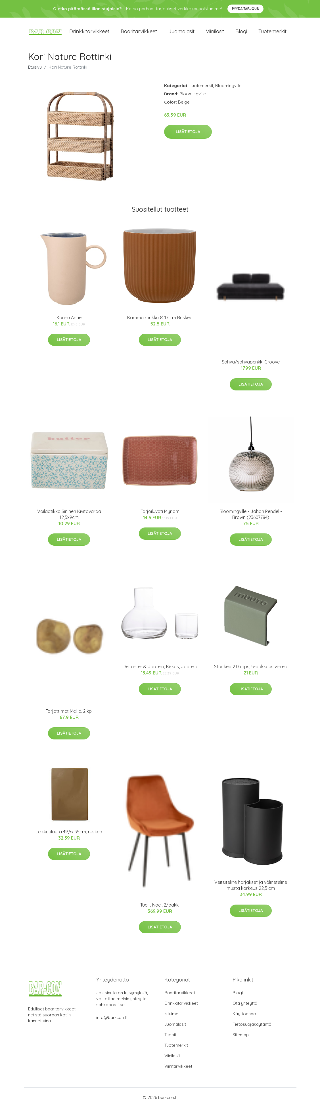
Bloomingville (228, 90)
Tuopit (170, 1039)
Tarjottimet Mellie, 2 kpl (69, 716)
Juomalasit (181, 34)
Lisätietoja (188, 136)
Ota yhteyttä (245, 1008)
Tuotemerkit (272, 34)
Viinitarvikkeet (178, 1071)
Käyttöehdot (245, 1018)
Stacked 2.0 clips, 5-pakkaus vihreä (250, 671)
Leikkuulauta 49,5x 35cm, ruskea (69, 836)
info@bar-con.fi (111, 1022)
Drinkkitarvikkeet (89, 34)
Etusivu (35, 72)
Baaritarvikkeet (139, 34)
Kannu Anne (69, 322)
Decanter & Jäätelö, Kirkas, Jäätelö (160, 671)
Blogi (241, 34)
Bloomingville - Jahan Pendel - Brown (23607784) (250, 519)
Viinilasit (215, 34)
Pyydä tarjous (245, 9)
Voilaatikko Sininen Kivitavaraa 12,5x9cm (69, 519)
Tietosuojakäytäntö (252, 1029)
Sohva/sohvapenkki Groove (251, 367)
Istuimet (172, 1018)
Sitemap (241, 1039)
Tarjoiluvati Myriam (160, 516)
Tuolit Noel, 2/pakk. (159, 910)
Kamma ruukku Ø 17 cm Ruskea (160, 322)
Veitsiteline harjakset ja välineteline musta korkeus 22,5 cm (250, 890)
